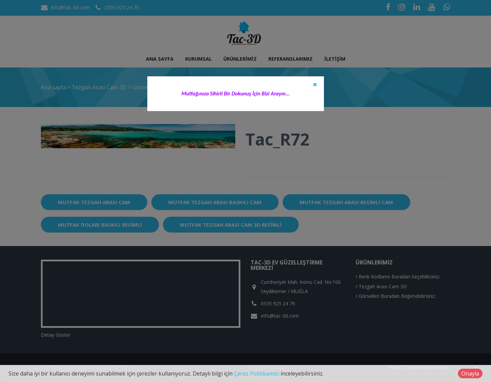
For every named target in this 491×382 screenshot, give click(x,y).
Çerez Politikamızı (256, 373)
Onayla (470, 373)
